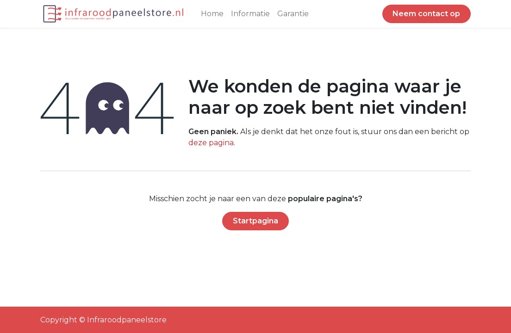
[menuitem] (212, 14)
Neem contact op (426, 13)
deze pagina (211, 142)
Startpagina (255, 220)
